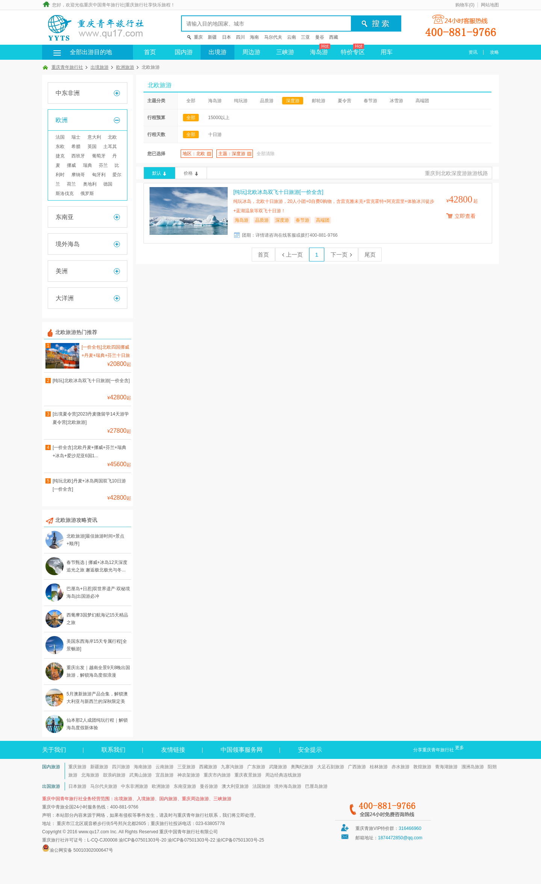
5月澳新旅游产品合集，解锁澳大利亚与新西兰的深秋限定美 (97, 697)
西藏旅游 (208, 766)
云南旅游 (165, 766)
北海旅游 (90, 775)
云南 (291, 37)
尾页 (370, 254)
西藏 (333, 37)
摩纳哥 (78, 174)
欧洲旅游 (125, 67)
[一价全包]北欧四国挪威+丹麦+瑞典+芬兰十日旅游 (106, 352)
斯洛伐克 (65, 193)
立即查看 (465, 216)
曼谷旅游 (209, 786)
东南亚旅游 (185, 786)
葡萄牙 (99, 156)
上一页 (292, 254)
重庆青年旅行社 (67, 67)
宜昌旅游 (165, 775)
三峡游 (285, 52)
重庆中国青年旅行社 (104, 5)
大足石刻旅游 (330, 766)
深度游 (292, 100)
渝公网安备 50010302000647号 (81, 850)
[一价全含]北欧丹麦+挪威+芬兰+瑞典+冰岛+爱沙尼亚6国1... (89, 451)
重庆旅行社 (136, 5)
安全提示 (310, 749)
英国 (92, 146)
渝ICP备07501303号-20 (142, 840)
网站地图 (490, 5)
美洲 (62, 271)
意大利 (94, 137)
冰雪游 (396, 100)
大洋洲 (65, 298)
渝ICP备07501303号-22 (191, 840)
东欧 (60, 146)
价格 (188, 173)
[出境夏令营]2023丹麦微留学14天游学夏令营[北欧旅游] (91, 418)
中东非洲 (68, 93)
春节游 (370, 100)
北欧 (112, 137)
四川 (240, 37)
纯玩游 (241, 100)
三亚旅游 (186, 766)
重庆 (198, 37)
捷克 (60, 156)
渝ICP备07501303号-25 (240, 840)
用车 (387, 52)
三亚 (305, 37)
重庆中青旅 (53, 807)
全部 (190, 100)
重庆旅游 (77, 766)
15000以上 (219, 117)
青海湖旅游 (446, 766)
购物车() (465, 5)
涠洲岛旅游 (472, 766)
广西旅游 (357, 766)
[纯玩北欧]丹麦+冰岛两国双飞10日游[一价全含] (89, 485)
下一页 (341, 254)
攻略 (494, 52)
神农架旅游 (188, 775)
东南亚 (65, 217)
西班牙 (78, 156)
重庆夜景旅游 (247, 775)
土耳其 (110, 146)
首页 (150, 52)
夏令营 (344, 100)
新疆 (212, 37)
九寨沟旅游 (232, 766)
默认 (156, 173)
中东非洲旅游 (134, 786)
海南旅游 (143, 766)
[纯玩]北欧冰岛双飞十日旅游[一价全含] (91, 380)
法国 (60, 137)
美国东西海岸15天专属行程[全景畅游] (96, 645)
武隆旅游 (278, 766)
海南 (254, 37)
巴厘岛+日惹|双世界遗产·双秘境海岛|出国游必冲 (98, 592)
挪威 (71, 165)
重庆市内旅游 (217, 775)
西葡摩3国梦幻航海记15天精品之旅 (97, 618)
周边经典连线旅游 (283, 775)
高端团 (422, 100)
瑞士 (75, 137)
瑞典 (87, 165)
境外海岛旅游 (287, 786)
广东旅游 (256, 766)
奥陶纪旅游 (302, 766)
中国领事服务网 (242, 749)
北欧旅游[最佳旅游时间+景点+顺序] (95, 539)
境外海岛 (68, 244)
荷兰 (71, 184)
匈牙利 (99, 174)
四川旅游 (121, 766)
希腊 (75, 146)
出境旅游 (100, 67)
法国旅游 (261, 786)
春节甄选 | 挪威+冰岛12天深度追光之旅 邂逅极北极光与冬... (96, 566)
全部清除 (266, 153)
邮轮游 (318, 100)
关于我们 (54, 749)
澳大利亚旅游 (235, 786)
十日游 (215, 134)
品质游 (267, 100)
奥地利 (90, 184)
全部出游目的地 (79, 52)
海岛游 (320, 50)
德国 (107, 184)
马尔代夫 (273, 37)
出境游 (218, 52)
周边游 (251, 52)
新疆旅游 (99, 766)
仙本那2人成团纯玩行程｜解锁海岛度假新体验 (97, 724)
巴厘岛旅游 (316, 786)
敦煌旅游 (422, 766)
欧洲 (62, 120)
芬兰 (103, 165)
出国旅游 (51, 786)
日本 (226, 37)
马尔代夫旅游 (103, 786)
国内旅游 (51, 766)
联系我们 (113, 749)
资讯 (473, 52)
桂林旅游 (379, 766)
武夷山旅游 (140, 775)
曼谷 (319, 37)
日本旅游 (77, 786)
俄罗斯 (87, 193)
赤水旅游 (400, 766)
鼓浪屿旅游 (114, 775)
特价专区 (353, 50)
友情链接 (173, 749)
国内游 (184, 52)
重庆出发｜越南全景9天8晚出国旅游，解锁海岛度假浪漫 (98, 671)
